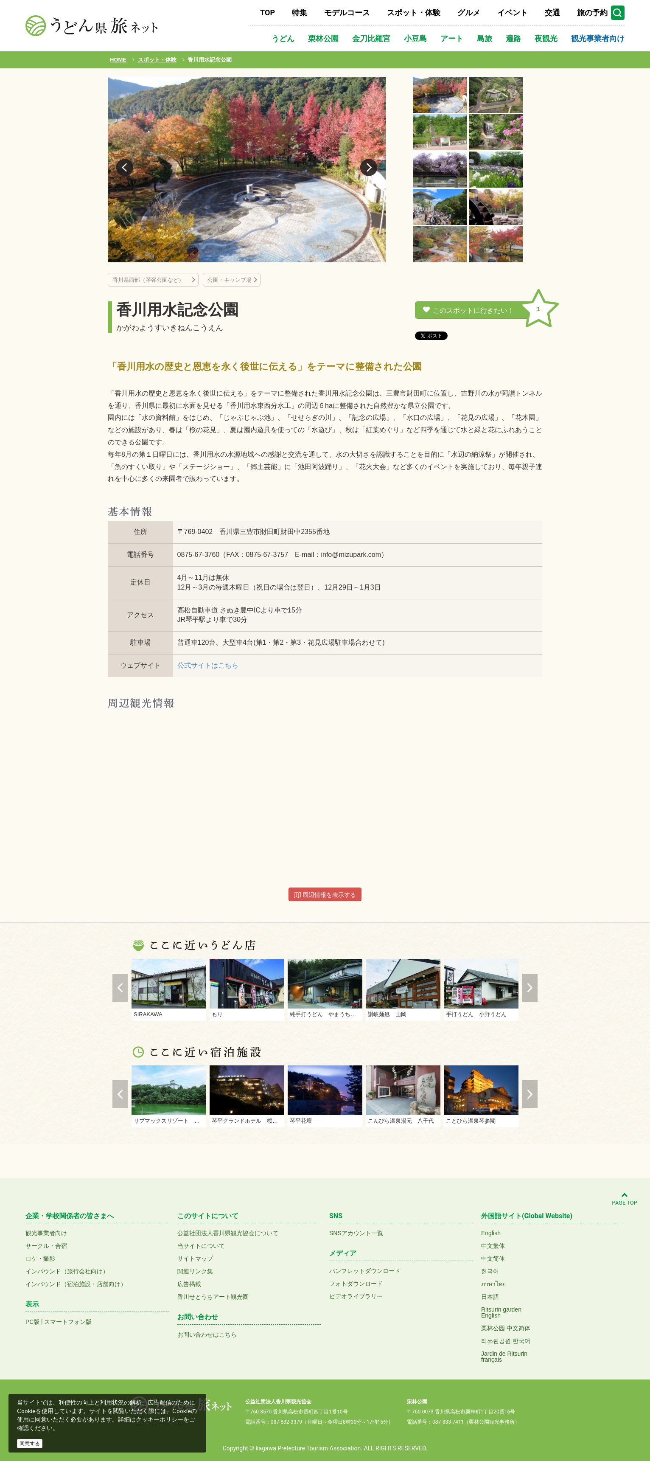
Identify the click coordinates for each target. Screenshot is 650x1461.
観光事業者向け (598, 38)
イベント (512, 12)
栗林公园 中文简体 (505, 1328)
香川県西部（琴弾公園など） (151, 280)
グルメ (468, 12)
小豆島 (415, 38)
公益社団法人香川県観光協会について (227, 1233)
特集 (299, 12)
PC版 (32, 1321)
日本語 (490, 1296)
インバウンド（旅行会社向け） (67, 1271)
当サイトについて (201, 1245)
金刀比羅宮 (371, 38)
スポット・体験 (413, 12)
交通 (552, 12)
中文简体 (493, 1258)
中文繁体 (493, 1245)
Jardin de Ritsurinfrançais (504, 1356)
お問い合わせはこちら (207, 1334)
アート (451, 38)
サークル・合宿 (46, 1245)
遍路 (513, 38)
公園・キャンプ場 (229, 280)
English (491, 1233)
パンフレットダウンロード (365, 1270)
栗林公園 (323, 38)
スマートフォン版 (68, 1321)
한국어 (490, 1271)
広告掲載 (189, 1284)
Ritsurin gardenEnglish (501, 1312)
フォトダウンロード (356, 1283)
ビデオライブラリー (356, 1296)
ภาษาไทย (493, 1284)
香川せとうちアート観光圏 (213, 1296)
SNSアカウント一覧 (356, 1233)
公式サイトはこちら (207, 665)
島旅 (484, 38)
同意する (30, 1444)
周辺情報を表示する (325, 894)
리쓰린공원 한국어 (505, 1340)
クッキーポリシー (159, 1419)
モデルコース (347, 12)
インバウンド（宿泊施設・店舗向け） (75, 1284)
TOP (267, 12)
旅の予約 (592, 12)
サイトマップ (195, 1258)
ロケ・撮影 (40, 1258)
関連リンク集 (195, 1271)
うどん (283, 38)
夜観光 (546, 38)
